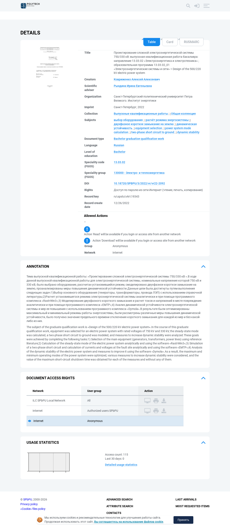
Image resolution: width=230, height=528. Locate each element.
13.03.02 (119, 162)
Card (169, 42)
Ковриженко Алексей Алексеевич (137, 79)
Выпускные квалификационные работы (141, 113)
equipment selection (148, 128)
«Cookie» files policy (32, 508)
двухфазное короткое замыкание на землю (144, 124)
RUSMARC (191, 42)
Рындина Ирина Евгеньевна (133, 86)
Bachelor (119, 151)
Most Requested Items (193, 506)
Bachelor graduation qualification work (139, 138)
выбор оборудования (128, 120)
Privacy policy (29, 504)
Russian (119, 145)
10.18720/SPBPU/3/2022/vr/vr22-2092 (139, 183)
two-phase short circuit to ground (152, 132)
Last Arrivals (186, 499)
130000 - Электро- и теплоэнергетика (139, 172)
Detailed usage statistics (121, 464)
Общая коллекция (183, 113)
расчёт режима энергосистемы (167, 120)
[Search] (188, 6)
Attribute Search (119, 506)
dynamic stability (188, 132)
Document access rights (51, 378)
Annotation (38, 266)
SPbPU (27, 499)
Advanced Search (119, 499)
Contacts (113, 513)
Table (152, 42)
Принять (183, 519)
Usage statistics (43, 442)
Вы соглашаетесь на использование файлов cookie (128, 521)
